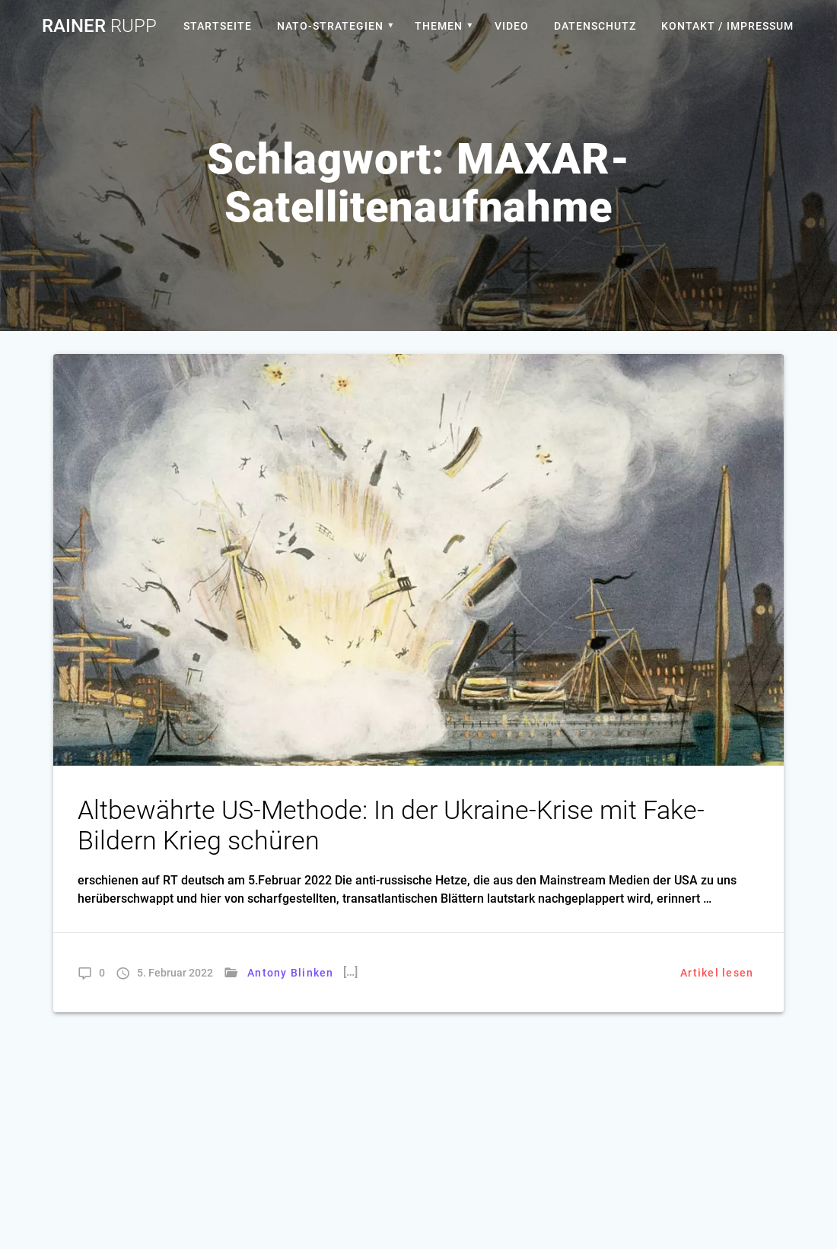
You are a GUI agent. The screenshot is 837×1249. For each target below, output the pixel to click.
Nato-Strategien (330, 26)
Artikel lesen (716, 973)
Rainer (99, 26)
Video (512, 26)
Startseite (217, 26)
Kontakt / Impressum (727, 26)
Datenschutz (595, 26)
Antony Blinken (290, 973)
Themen (439, 26)
